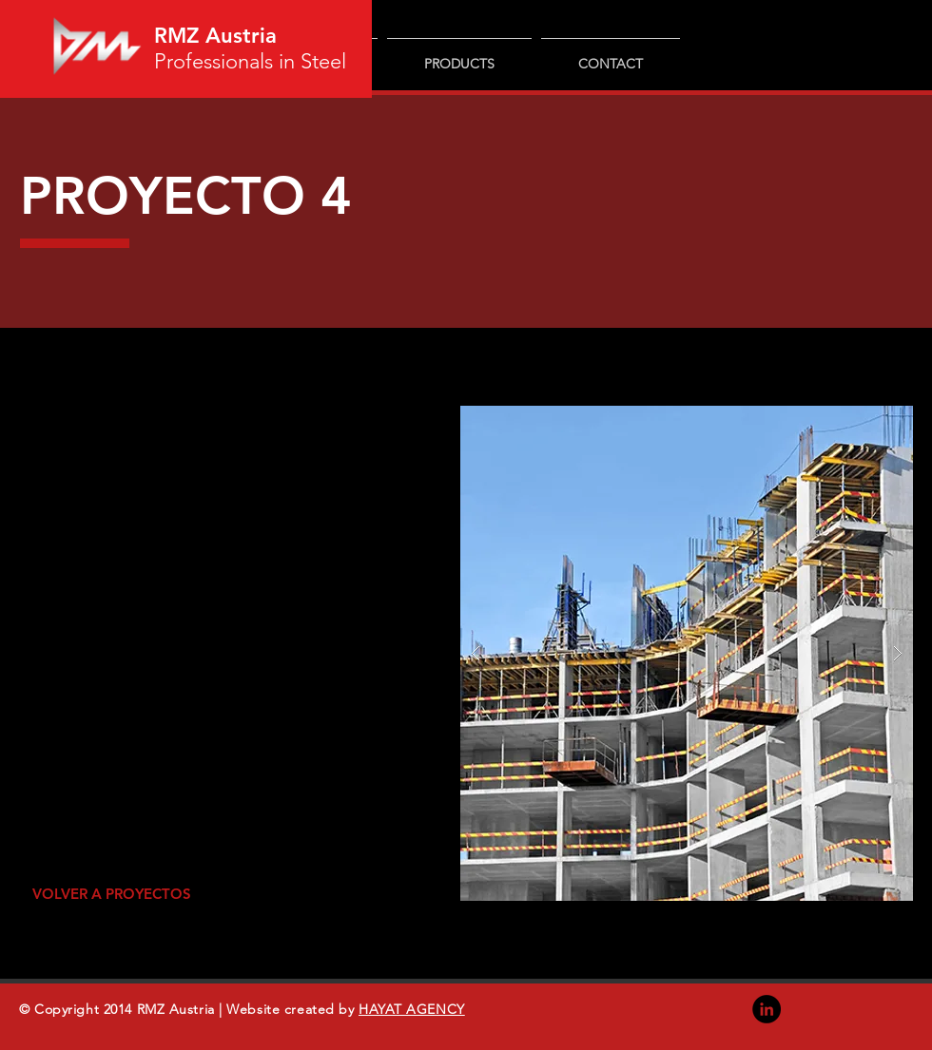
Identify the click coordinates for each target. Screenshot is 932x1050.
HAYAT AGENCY (412, 1009)
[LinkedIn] (766, 1009)
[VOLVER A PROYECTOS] (111, 893)
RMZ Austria (215, 35)
